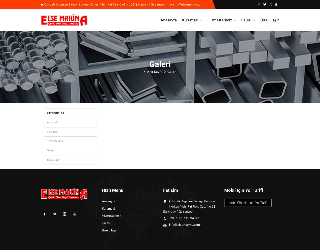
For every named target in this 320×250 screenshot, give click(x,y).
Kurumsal (190, 20)
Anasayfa (168, 20)
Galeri (246, 20)
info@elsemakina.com (186, 4)
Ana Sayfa (154, 72)
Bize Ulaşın (269, 20)
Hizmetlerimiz (220, 20)
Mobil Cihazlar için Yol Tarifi (248, 203)
